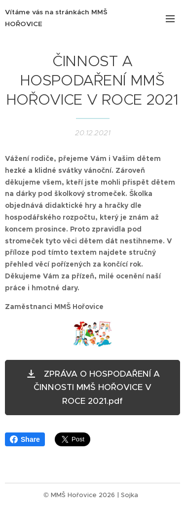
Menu (170, 18)
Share (25, 439)
